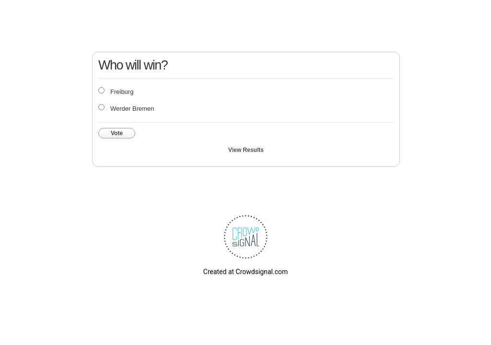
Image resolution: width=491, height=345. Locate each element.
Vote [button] (117, 133)
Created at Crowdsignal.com (245, 272)
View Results (246, 150)
